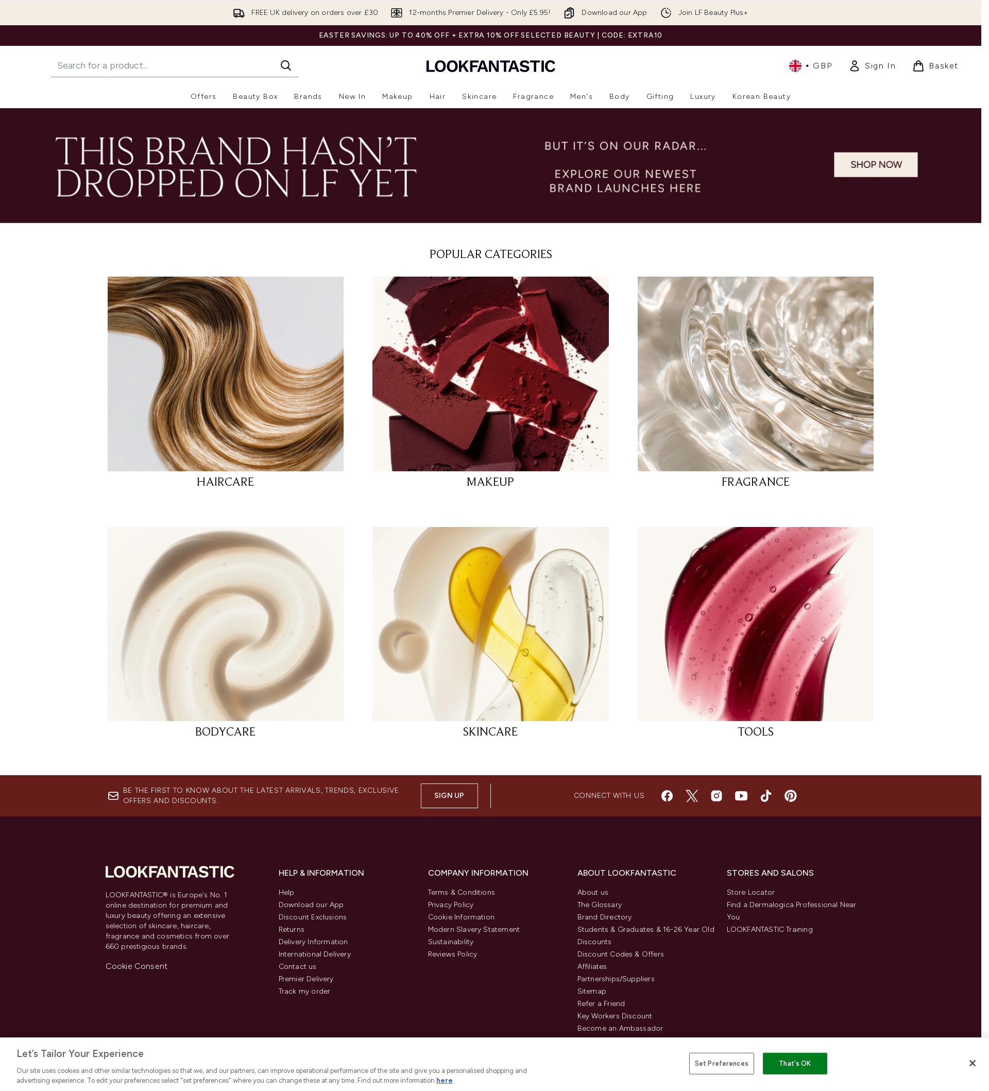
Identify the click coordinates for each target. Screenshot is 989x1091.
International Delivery (315, 954)
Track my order (305, 991)
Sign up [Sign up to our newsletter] (449, 795)
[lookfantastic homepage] (491, 65)
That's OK (795, 1063)
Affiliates (592, 966)
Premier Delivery (306, 979)
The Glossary (599, 904)
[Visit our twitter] (691, 795)
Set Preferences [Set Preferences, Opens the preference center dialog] (721, 1063)
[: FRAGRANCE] (756, 387)
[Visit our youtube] (741, 795)
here (444, 1080)
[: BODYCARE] (226, 637)
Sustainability (451, 941)
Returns (291, 929)
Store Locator (751, 892)
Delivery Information (313, 941)
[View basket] (935, 66)
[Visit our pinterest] (790, 795)
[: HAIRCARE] (226, 387)
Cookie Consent (137, 966)
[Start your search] (174, 65)
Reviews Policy (453, 954)
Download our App (311, 904)
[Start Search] (286, 65)
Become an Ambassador (620, 1028)
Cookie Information (461, 917)
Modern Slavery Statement (474, 929)
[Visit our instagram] (716, 795)
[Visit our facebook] (667, 795)
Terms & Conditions (462, 892)
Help (287, 892)
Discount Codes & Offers (620, 954)
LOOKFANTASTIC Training (770, 929)
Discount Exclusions (313, 917)
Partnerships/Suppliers (616, 979)
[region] (494, 1064)
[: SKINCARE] (490, 637)
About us (593, 892)
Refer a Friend (601, 1003)
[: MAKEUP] (490, 387)
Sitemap (591, 991)
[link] (872, 66)
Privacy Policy (451, 904)
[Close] (972, 1063)
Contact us (298, 966)
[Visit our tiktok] (766, 795)
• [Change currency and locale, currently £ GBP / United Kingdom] (810, 66)
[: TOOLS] (756, 637)
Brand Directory (604, 917)
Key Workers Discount (615, 1016)
